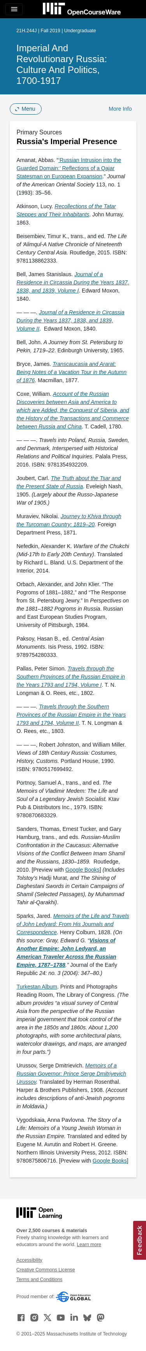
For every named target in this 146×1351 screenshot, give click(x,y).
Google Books (82, 870)
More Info (120, 109)
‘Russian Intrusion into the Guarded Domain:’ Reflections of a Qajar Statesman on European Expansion (69, 168)
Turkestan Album (37, 987)
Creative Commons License (45, 1270)
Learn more (89, 1244)
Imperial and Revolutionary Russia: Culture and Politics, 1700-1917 (61, 64)
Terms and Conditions (39, 1279)
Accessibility (29, 1260)
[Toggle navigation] (14, 9)
